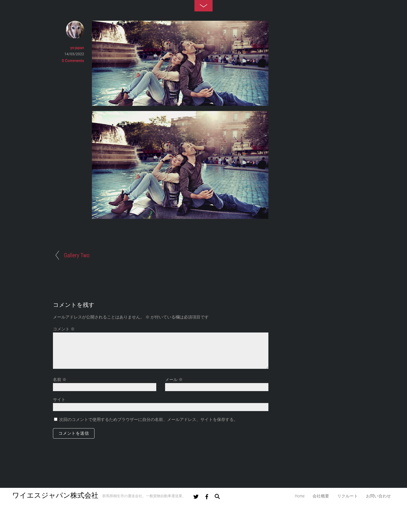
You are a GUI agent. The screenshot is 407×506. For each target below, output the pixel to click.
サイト (59, 399)
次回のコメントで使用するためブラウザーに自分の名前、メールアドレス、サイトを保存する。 (148, 419)
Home (299, 496)
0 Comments (73, 60)
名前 (59, 379)
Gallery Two (77, 255)
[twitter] (196, 496)
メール (174, 379)
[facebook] (207, 496)
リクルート (347, 496)
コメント (64, 329)
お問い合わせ (378, 496)
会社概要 (321, 496)
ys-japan (77, 48)
